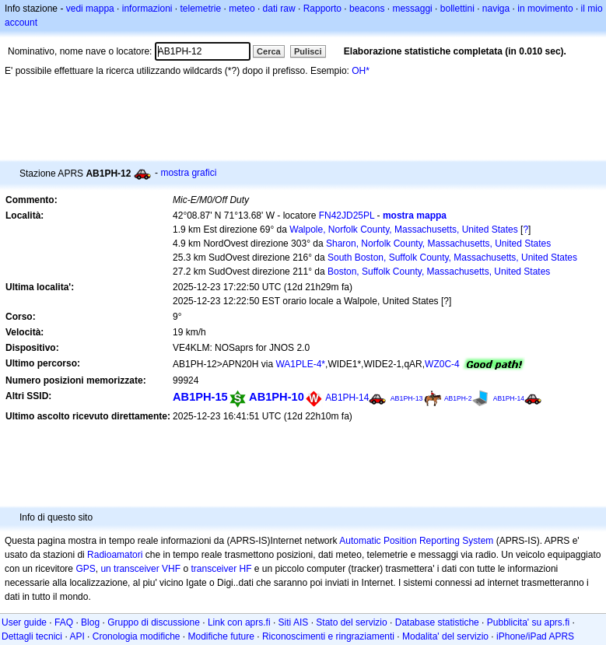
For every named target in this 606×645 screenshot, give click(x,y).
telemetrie (201, 8)
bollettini (457, 8)
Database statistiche (437, 622)
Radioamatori (114, 554)
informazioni (147, 8)
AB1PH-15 (200, 397)
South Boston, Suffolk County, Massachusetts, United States (452, 257)
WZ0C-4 (442, 364)
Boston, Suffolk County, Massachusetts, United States (439, 271)
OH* (361, 70)
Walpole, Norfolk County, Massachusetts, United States (403, 229)
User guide (24, 622)
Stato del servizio (351, 622)
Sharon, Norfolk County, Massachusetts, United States (438, 243)
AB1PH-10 (276, 397)
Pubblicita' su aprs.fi (528, 622)
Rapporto (322, 8)
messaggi (412, 8)
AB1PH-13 (407, 398)
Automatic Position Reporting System (416, 540)
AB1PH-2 (458, 398)
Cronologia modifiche (136, 636)
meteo (241, 8)
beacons (366, 8)
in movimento (545, 8)
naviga (496, 8)
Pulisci (307, 51)
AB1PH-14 (347, 397)
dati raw (279, 8)
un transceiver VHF (140, 568)
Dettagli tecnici (32, 636)
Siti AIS (293, 622)
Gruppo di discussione (153, 622)
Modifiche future (221, 636)
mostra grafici (188, 172)
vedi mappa (90, 8)
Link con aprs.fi (239, 622)
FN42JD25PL (347, 215)
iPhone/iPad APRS (535, 636)
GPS (85, 568)
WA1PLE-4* (300, 364)
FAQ (63, 622)
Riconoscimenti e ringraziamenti (328, 636)
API (76, 636)
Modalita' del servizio (445, 636)
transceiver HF (221, 568)
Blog (90, 622)
